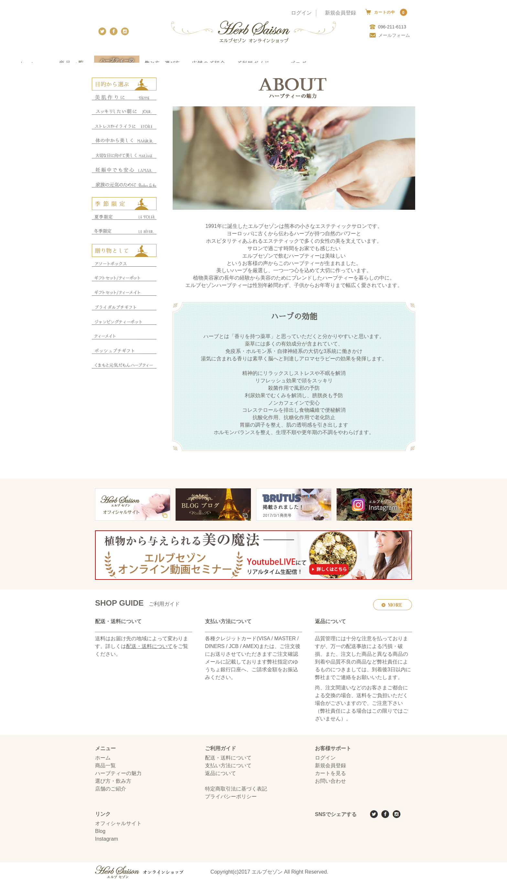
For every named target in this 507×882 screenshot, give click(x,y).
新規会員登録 (340, 13)
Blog (100, 831)
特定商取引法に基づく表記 (236, 789)
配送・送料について (149, 646)
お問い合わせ (330, 781)
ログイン (301, 13)
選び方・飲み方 (113, 781)
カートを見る (330, 773)
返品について (220, 773)
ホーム (103, 758)
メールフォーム (390, 35)
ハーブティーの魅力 (118, 773)
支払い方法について (228, 766)
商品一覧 (105, 766)
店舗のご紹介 (110, 789)
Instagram (106, 839)
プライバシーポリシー (231, 797)
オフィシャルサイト (118, 823)
